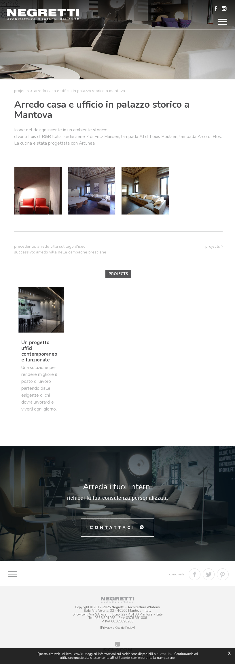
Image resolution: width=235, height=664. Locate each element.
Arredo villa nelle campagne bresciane (71, 252)
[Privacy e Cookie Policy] (117, 628)
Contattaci (112, 527)
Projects (21, 91)
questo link (165, 654)
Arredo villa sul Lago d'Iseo (61, 246)
